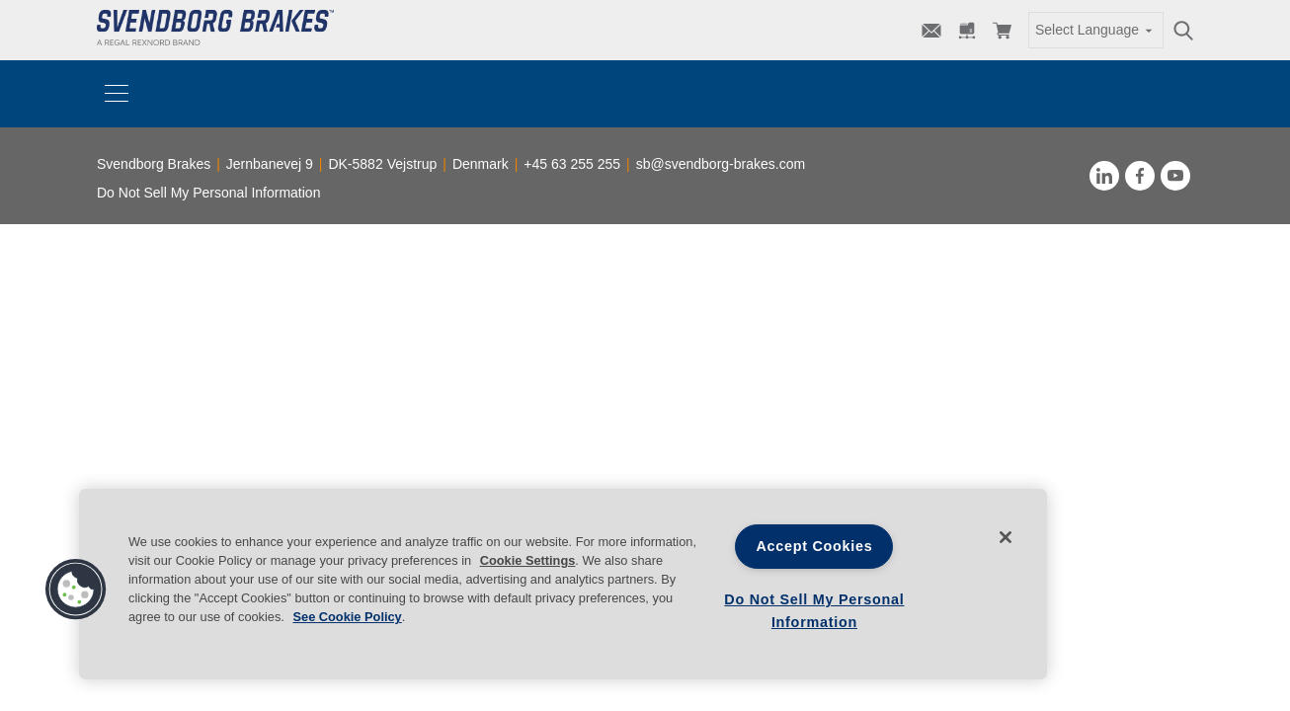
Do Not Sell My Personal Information (208, 192)
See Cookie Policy (346, 616)
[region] (563, 584)
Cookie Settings (528, 560)
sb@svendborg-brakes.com (720, 164)
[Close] (1005, 537)
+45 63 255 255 (572, 164)
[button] (76, 589)
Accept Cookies (814, 546)
